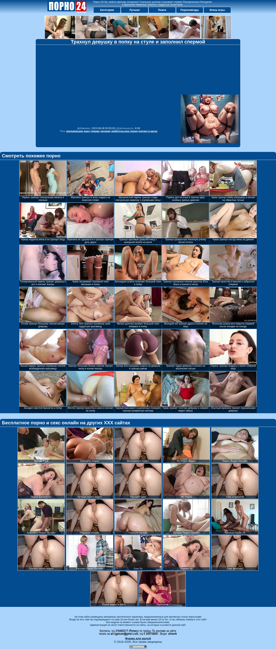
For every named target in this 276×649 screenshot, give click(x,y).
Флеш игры (217, 10)
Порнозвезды (189, 10)
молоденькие (74, 131)
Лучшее (134, 10)
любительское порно (124, 131)
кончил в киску (148, 131)
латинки (105, 131)
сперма (95, 131)
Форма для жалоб (138, 638)
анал (87, 131)
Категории (107, 10)
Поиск (162, 10)
